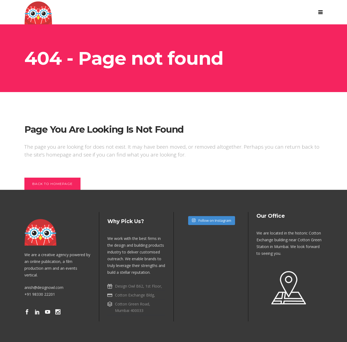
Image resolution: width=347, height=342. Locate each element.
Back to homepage (52, 184)
